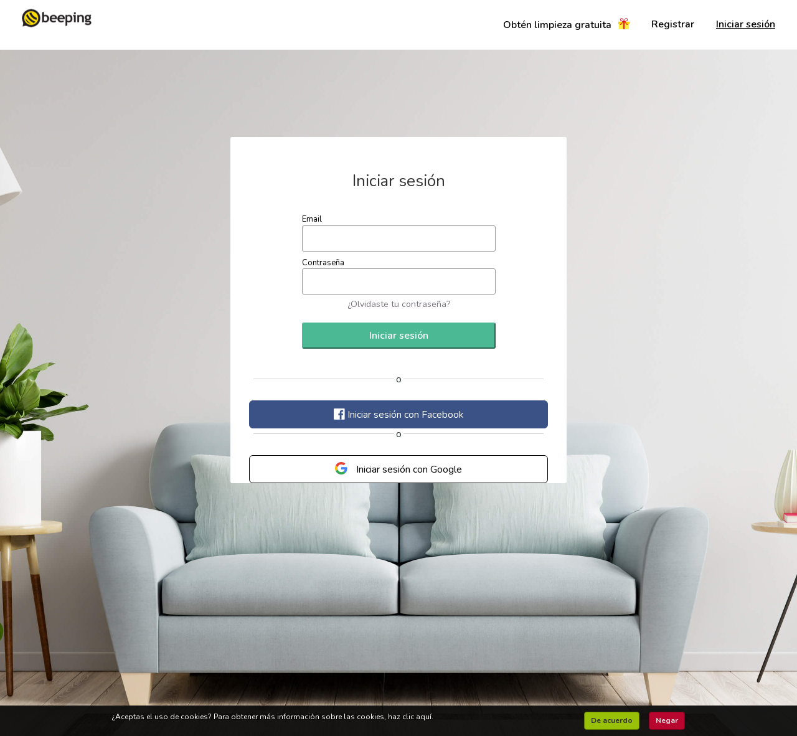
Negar (667, 720)
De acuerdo (612, 720)
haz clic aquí (410, 717)
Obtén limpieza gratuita (566, 26)
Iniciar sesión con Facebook (399, 415)
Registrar (672, 24)
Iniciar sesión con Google (398, 469)
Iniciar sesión (745, 24)
